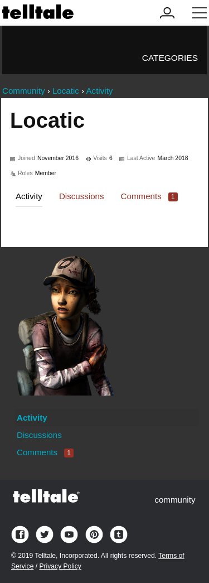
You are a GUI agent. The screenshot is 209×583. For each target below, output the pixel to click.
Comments (149, 196)
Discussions (81, 196)
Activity (29, 196)
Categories (170, 57)
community (174, 499)
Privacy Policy (60, 566)
